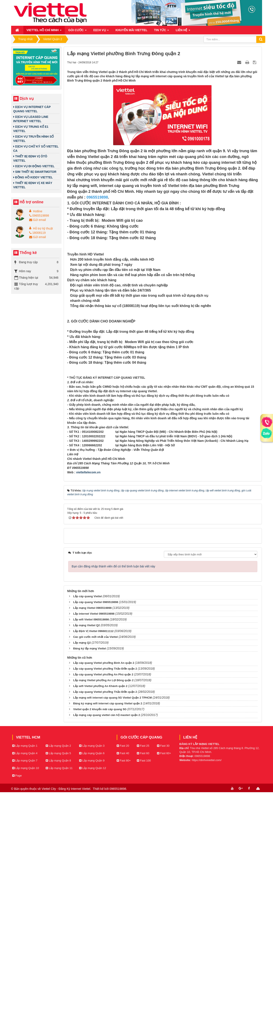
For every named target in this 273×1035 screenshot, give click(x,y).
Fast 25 (143, 994)
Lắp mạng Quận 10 (25, 1016)
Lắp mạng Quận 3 (91, 994)
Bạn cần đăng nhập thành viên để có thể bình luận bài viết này (113, 814)
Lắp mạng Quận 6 (91, 1001)
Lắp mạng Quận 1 (25, 994)
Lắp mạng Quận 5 (58, 1001)
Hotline (37, 211)
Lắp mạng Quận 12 (92, 1016)
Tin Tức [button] (161, 31)
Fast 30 (163, 994)
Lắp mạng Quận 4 (25, 1001)
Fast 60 (143, 1001)
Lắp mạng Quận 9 (91, 1009)
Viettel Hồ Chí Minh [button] (44, 31)
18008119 (37, 232)
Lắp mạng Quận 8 (58, 1009)
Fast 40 (123, 1001)
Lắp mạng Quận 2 (58, 994)
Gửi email (37, 220)
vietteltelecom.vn (88, 720)
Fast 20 (123, 994)
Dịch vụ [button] (101, 31)
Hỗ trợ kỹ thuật (43, 228)
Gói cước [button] (77, 31)
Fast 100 (144, 1009)
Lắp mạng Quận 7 (25, 1009)
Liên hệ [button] (183, 31)
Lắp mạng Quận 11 (59, 1016)
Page (17, 1024)
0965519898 (39, 215)
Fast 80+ (124, 1009)
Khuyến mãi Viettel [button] (131, 30)
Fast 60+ (164, 1001)
